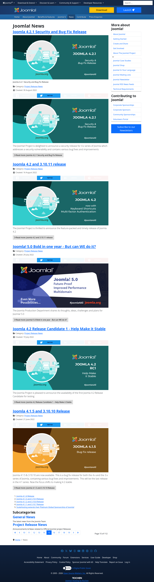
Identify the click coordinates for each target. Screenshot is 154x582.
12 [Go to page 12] (34, 532)
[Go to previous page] (19, 532)
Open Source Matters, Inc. (74, 573)
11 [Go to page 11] (29, 532)
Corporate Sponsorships (123, 105)
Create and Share (120, 43)
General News (24, 517)
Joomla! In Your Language (124, 70)
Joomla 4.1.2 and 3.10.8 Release (30, 501)
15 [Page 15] (49, 532)
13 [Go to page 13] (39, 532)
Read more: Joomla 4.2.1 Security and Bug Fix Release (38, 155)
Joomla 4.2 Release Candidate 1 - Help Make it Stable (59, 328)
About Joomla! (29, 17)
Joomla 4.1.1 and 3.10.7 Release (30, 504)
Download (101, 10)
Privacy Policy (51, 562)
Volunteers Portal (120, 119)
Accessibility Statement (34, 562)
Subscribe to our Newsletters (126, 128)
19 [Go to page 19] (69, 532)
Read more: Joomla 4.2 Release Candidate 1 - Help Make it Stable (42, 402)
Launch (128, 10)
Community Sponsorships (124, 114)
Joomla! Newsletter (121, 79)
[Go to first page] (15, 532)
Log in (127, 562)
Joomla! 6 (62, 17)
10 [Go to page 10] (24, 532)
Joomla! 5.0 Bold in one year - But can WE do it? (54, 246)
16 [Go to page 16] (54, 532)
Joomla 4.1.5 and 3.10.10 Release (41, 411)
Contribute (81, 17)
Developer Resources (93, 3)
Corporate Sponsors (121, 110)
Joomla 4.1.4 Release (25, 496)
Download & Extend (26, 3)
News (71, 17)
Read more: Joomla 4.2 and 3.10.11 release (33, 237)
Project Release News (33, 86)
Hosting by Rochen (77, 580)
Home (17, 17)
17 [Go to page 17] (59, 532)
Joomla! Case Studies (122, 60)
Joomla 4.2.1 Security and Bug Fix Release (49, 31)
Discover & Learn (47, 3)
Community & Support (69, 3)
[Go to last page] (77, 532)
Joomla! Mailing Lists (122, 75)
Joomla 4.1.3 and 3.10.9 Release (30, 499)
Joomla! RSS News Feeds (123, 84)
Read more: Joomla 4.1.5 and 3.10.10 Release (34, 488)
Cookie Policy (65, 562)
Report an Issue (116, 562)
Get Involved (118, 48)
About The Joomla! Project (124, 53)
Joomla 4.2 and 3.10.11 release (39, 164)
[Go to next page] (73, 532)
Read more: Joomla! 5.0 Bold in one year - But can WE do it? (40, 320)
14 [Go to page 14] (44, 532)
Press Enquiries (95, 17)
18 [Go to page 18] (64, 532)
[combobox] (138, 3)
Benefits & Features (46, 17)
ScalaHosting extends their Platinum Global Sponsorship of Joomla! (45, 507)
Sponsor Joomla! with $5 (82, 562)
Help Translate (101, 562)
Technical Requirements (123, 89)
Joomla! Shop (118, 65)
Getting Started (119, 39)
